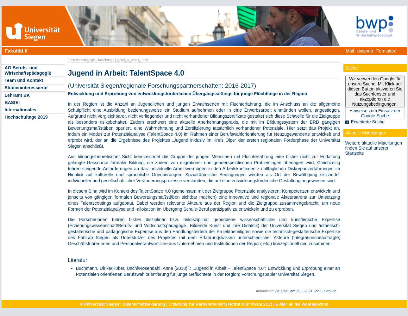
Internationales (20, 109)
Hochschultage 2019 (26, 117)
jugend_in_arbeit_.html (131, 60)
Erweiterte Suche (368, 121)
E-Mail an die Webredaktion (302, 304)
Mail (350, 50)
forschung (105, 60)
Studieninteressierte (26, 87)
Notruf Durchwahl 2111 (250, 304)
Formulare (386, 50)
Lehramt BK (17, 95)
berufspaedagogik (82, 60)
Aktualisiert (264, 291)
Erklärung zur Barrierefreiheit (196, 304)
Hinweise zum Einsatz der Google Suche (374, 113)
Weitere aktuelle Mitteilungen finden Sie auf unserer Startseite (373, 148)
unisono (365, 50)
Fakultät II (16, 50)
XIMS (284, 291)
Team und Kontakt (24, 80)
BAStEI (12, 102)
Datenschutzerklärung (143, 304)
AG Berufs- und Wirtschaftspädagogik (28, 70)
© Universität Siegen (99, 304)
